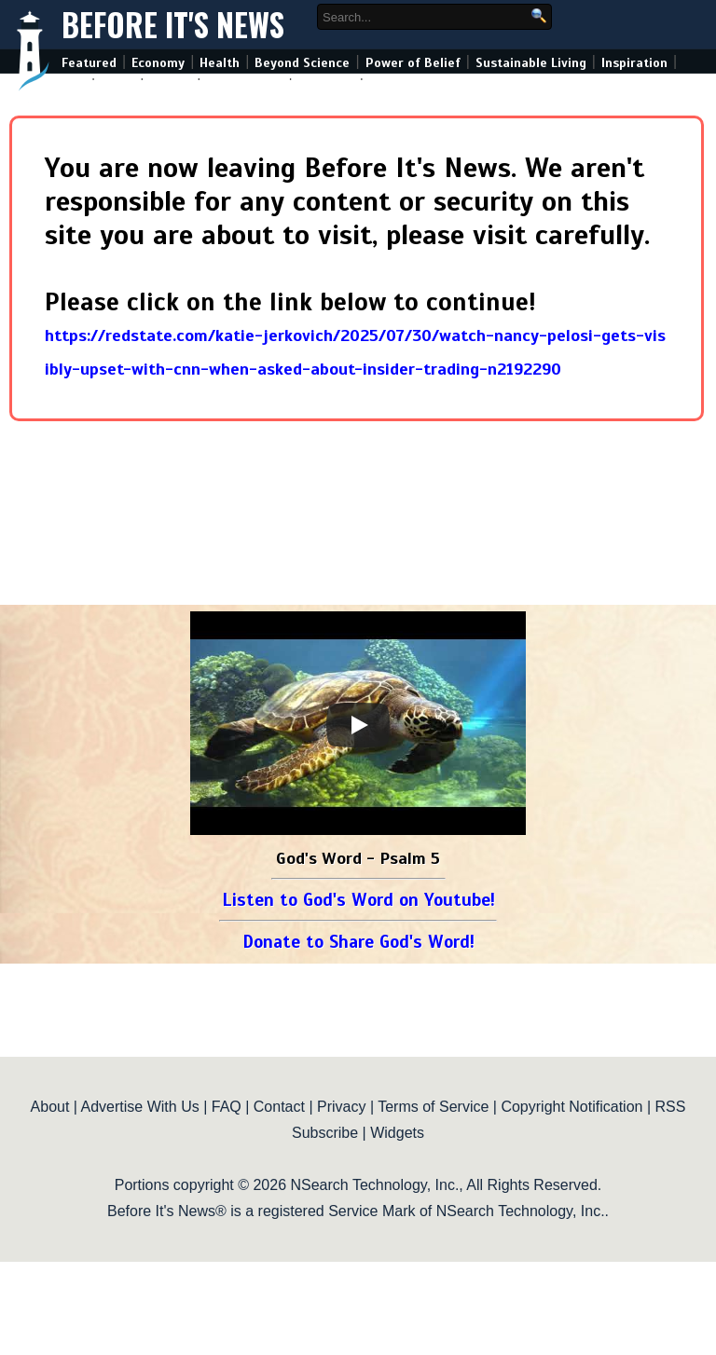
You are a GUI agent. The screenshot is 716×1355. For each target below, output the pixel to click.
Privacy (341, 1107)
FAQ (226, 1107)
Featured (89, 63)
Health (220, 63)
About (50, 1107)
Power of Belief (413, 63)
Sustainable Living (530, 63)
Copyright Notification (571, 1107)
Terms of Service (433, 1107)
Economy (158, 63)
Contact (279, 1107)
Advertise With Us (140, 1107)
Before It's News (173, 25)
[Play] (358, 725)
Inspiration (634, 63)
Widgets (397, 1133)
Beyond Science (302, 63)
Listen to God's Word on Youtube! (358, 899)
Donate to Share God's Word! (358, 941)
